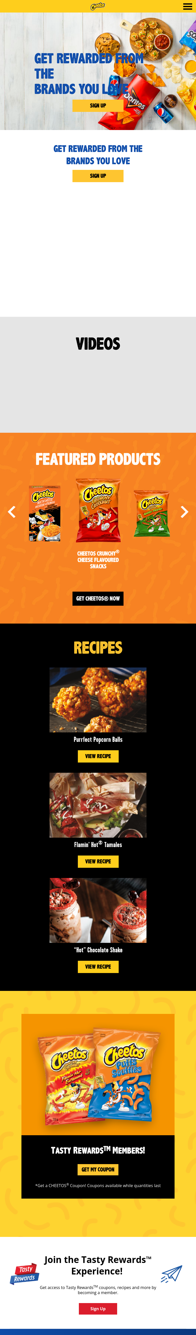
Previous (11, 512)
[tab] (187, 7)
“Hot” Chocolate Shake (98, 950)
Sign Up (98, 105)
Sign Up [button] (98, 1308)
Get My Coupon (98, 1169)
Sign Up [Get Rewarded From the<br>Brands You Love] (98, 175)
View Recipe (98, 756)
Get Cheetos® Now (98, 598)
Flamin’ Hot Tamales (98, 844)
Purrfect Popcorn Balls (98, 739)
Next (184, 512)
